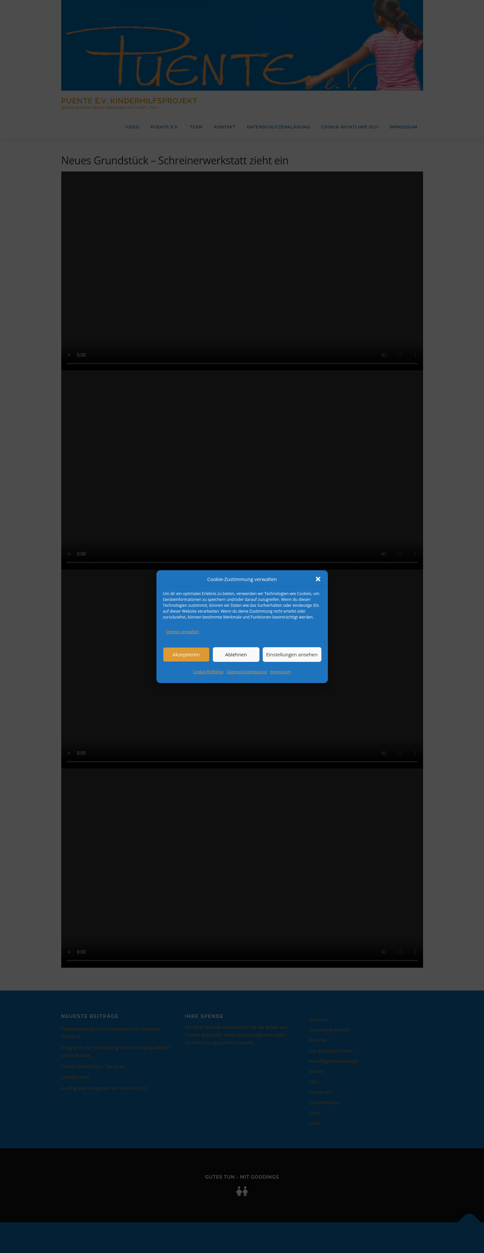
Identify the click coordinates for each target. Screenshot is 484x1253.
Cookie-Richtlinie (208, 672)
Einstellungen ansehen (292, 654)
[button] (318, 579)
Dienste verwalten (182, 631)
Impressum (280, 672)
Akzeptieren (185, 654)
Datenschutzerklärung (247, 672)
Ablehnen (236, 654)
